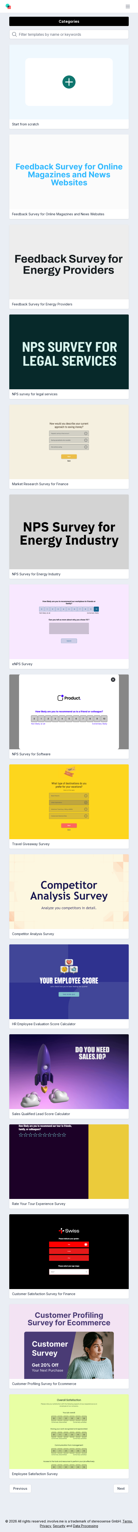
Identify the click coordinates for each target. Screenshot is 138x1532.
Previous (20, 1488)
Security (59, 1526)
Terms (127, 1521)
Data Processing (85, 1526)
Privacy (45, 1526)
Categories (69, 21)
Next (121, 1488)
